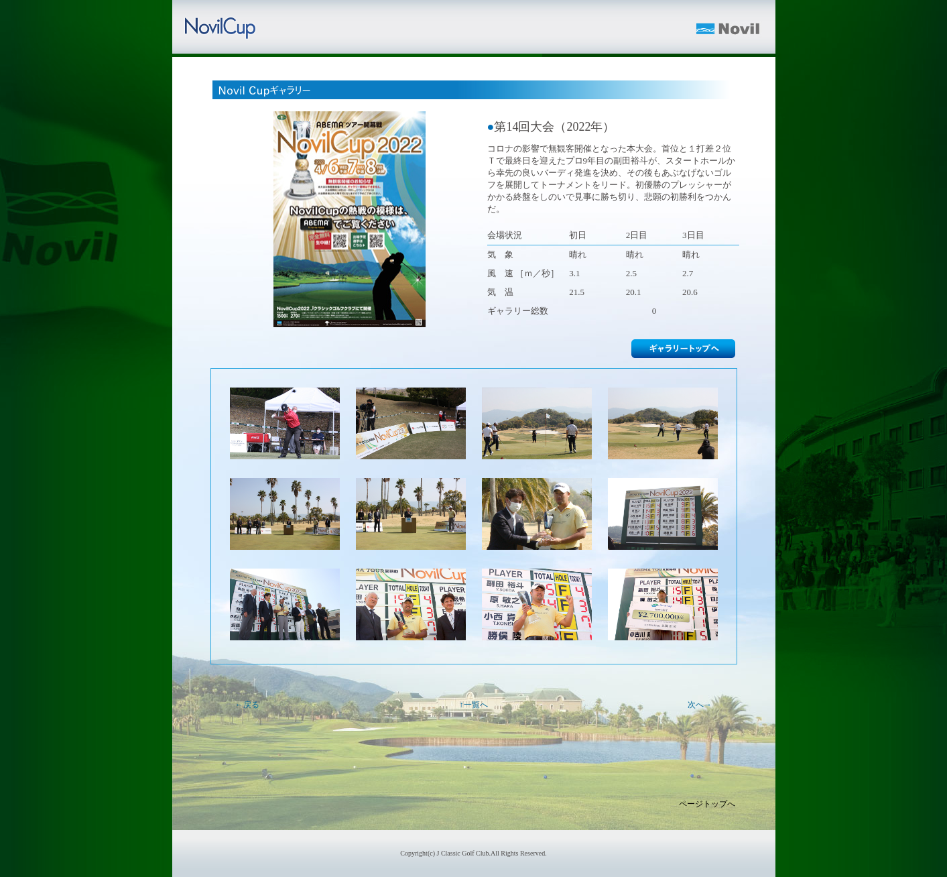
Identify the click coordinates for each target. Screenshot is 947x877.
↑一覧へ (474, 704)
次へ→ (700, 704)
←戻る (247, 704)
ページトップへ (707, 804)
